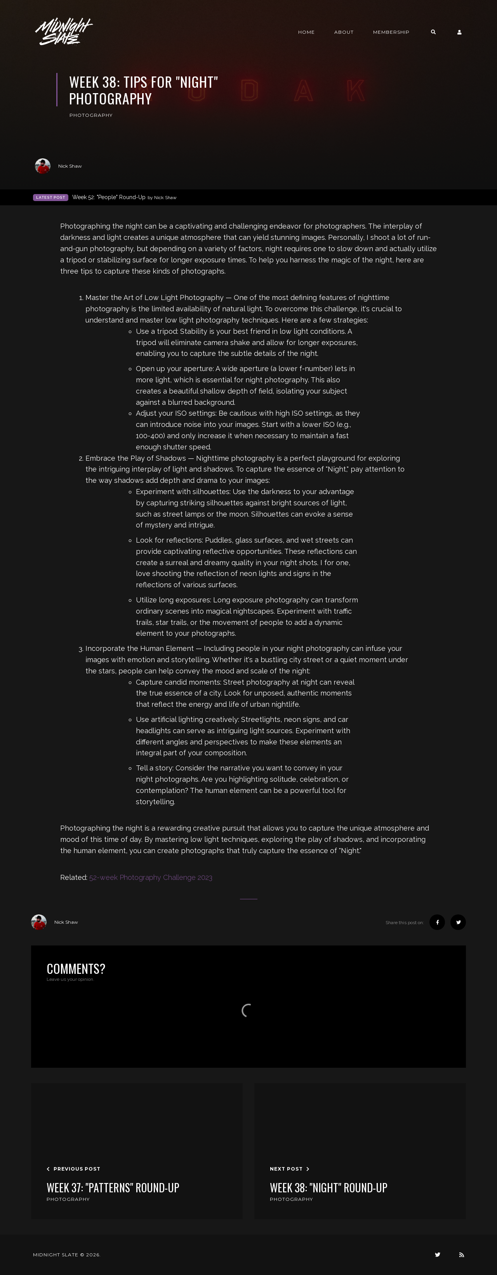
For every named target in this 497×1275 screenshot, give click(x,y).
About (344, 32)
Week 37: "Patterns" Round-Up (113, 1187)
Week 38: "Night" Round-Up (329, 1187)
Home (306, 32)
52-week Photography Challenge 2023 (150, 877)
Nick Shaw (58, 166)
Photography (91, 115)
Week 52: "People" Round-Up (124, 197)
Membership (391, 32)
